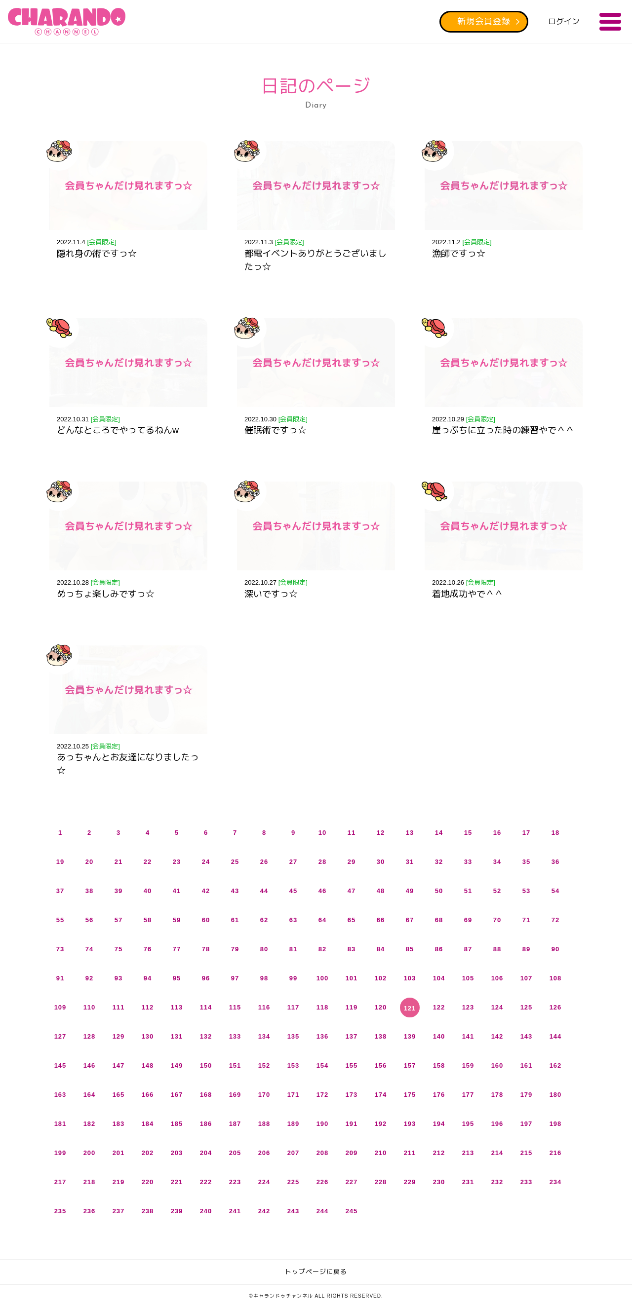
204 (206, 1153)
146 (89, 1065)
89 (526, 949)
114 (206, 1007)
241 (235, 1211)
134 (264, 1036)
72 (555, 920)
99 (293, 978)
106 (497, 978)
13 (410, 832)
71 (526, 920)
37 (60, 891)
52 (497, 891)
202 (148, 1153)
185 (177, 1123)
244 (322, 1211)
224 (264, 1182)
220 (148, 1182)
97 (235, 978)
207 (293, 1153)
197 (526, 1123)
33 (468, 861)
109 (60, 1007)
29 (352, 861)
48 (381, 891)
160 (497, 1065)
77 (177, 949)
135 (293, 1036)
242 (264, 1211)
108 (556, 978)
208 (322, 1153)
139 (410, 1036)
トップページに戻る (316, 1271)
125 (526, 1007)
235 (60, 1211)
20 (89, 861)
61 (235, 920)
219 (119, 1182)
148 (148, 1065)
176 (439, 1094)
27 (293, 861)
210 (381, 1153)
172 (322, 1094)
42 (206, 891)
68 (439, 920)
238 (148, 1211)
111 (119, 1007)
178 (497, 1094)
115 (235, 1007)
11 (352, 832)
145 (60, 1065)
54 (555, 891)
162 (556, 1065)
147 (119, 1065)
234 (556, 1182)
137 (352, 1036)
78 (206, 949)
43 (235, 891)
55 (60, 920)
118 (322, 1007)
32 (439, 861)
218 (89, 1182)
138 (381, 1036)
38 (89, 891)
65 (352, 920)
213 (468, 1153)
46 (322, 891)
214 (497, 1153)
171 (293, 1094)
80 (264, 949)
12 (381, 832)
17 (526, 832)
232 (497, 1182)
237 (119, 1211)
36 (555, 861)
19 (60, 861)
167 (177, 1094)
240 (206, 1211)
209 (352, 1153)
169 (235, 1094)
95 (177, 978)
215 (526, 1153)
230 (439, 1182)
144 (556, 1036)
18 (555, 832)
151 (235, 1065)
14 (439, 832)
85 (410, 949)
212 (439, 1153)
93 (118, 978)
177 (468, 1094)
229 (410, 1182)
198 (556, 1123)
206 (264, 1153)
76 (148, 949)
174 (381, 1094)
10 (322, 832)
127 (60, 1036)
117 (293, 1007)
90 (555, 949)
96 (206, 978)
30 (381, 861)
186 (206, 1123)
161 (526, 1065)
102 (381, 978)
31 (410, 861)
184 (148, 1123)
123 (468, 1007)
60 (206, 920)
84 (381, 949)
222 (206, 1182)
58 (148, 920)
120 (381, 1007)
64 (322, 920)
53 (526, 891)
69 (468, 920)
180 (556, 1094)
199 (60, 1153)
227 (352, 1182)
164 (89, 1094)
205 (235, 1153)
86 (439, 949)
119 (352, 1007)
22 (148, 861)
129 (119, 1036)
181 (60, 1123)
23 (177, 861)
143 (526, 1036)
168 (206, 1094)
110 (89, 1007)
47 (352, 891)
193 (410, 1123)
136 (322, 1036)
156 (381, 1065)
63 (293, 920)
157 (410, 1065)
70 (497, 920)
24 (206, 861)
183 (119, 1123)
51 (468, 891)
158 (439, 1065)
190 (322, 1123)
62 (264, 920)
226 (322, 1182)
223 (235, 1182)
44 (264, 891)
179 (526, 1094)
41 (177, 891)
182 (89, 1123)
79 (235, 949)
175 (410, 1094)
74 (89, 949)
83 (352, 949)
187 (235, 1123)
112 (148, 1007)
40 (148, 891)
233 (526, 1182)
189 (293, 1123)
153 (293, 1065)
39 (118, 891)
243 (293, 1211)
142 (497, 1036)
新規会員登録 (484, 21)
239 (177, 1211)
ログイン (564, 21)
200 (89, 1153)
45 (293, 891)
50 (439, 891)
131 (177, 1036)
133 (235, 1036)
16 (497, 832)
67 (410, 920)
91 (60, 978)
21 (118, 861)
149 (177, 1065)
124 (497, 1007)
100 (322, 978)
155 (352, 1065)
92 (89, 978)
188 (264, 1123)
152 (264, 1065)
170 (264, 1094)
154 (322, 1065)
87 (468, 949)
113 (177, 1007)
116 (264, 1007)
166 (148, 1094)
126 (556, 1007)
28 (322, 861)
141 (468, 1036)
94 (148, 978)
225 (293, 1182)
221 (177, 1182)
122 (439, 1007)
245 (352, 1211)
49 (410, 891)
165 (119, 1094)
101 (352, 978)
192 (381, 1123)
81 (293, 949)
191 (352, 1123)
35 (526, 861)
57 (118, 920)
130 (148, 1036)
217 (60, 1182)
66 (381, 920)
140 (439, 1036)
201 (119, 1153)
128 (89, 1036)
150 (206, 1065)
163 (60, 1094)
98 (264, 978)
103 (410, 978)
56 (89, 920)
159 (468, 1065)
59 (177, 920)
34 (497, 861)
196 (497, 1123)
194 (439, 1123)
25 (235, 861)
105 (468, 978)
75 (118, 949)
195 (468, 1123)
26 (264, 861)
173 (352, 1094)
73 (60, 949)
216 (556, 1153)
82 (322, 949)
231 (468, 1182)
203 (177, 1153)
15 (468, 832)
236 (89, 1211)
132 (206, 1036)
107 (526, 978)
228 (381, 1182)
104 (439, 978)
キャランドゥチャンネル (66, 22)
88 (497, 949)
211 (410, 1153)
